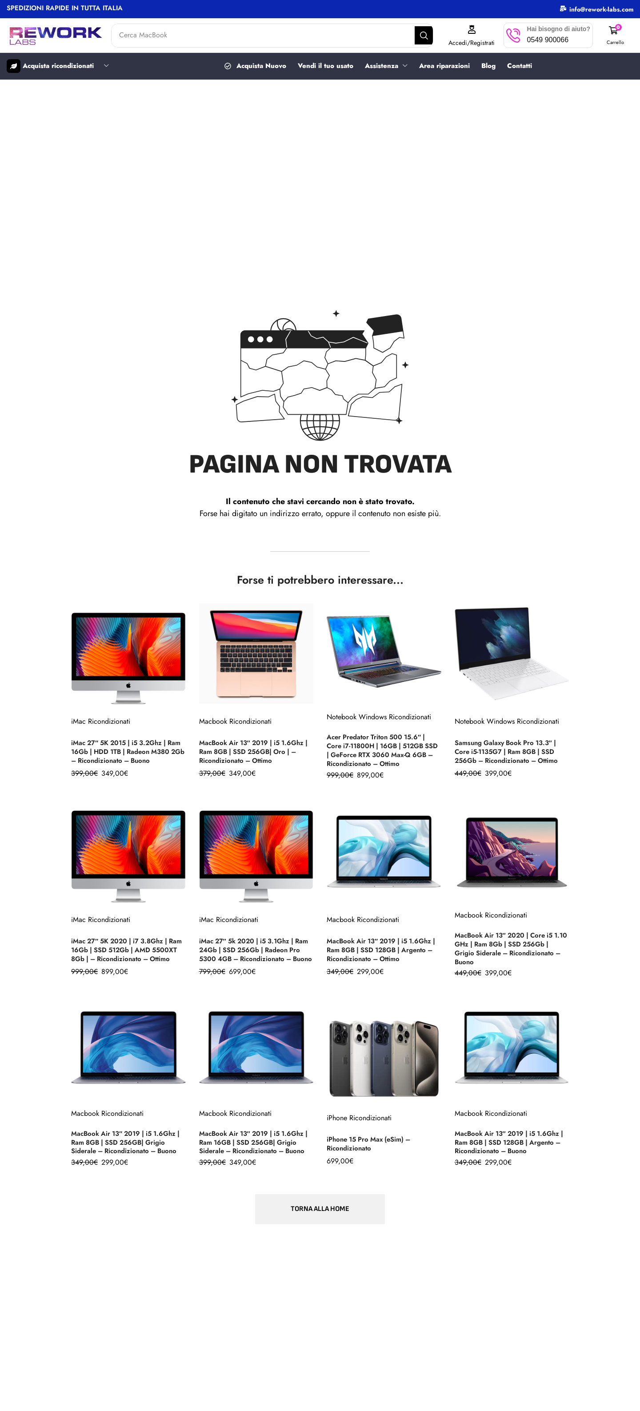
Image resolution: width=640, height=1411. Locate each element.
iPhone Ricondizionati (359, 1116)
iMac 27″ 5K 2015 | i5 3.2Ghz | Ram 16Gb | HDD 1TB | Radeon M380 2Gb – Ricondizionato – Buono (123, 751)
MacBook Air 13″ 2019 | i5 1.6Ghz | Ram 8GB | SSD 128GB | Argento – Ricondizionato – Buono (511, 1140)
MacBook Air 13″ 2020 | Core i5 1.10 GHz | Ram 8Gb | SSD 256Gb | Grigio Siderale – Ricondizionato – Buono (512, 948)
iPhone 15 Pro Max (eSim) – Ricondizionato (372, 1141)
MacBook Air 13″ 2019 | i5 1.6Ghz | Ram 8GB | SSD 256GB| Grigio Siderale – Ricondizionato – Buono (128, 1140)
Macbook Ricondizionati (235, 723)
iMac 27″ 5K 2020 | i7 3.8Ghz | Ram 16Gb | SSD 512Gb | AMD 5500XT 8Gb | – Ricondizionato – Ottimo (127, 948)
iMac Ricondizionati (100, 718)
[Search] (431, 35)
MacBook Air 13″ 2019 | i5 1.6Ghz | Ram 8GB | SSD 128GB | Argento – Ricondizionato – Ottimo (383, 949)
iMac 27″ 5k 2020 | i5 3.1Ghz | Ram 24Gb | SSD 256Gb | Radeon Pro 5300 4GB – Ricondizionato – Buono (255, 948)
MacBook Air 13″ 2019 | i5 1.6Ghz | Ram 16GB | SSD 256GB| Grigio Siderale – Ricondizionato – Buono (256, 1140)
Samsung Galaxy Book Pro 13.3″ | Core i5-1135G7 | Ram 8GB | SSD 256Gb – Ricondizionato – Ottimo (511, 752)
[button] (616, 35)
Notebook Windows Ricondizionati (379, 718)
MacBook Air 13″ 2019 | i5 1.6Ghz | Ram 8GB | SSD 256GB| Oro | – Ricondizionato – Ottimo (255, 752)
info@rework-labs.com (601, 9)
